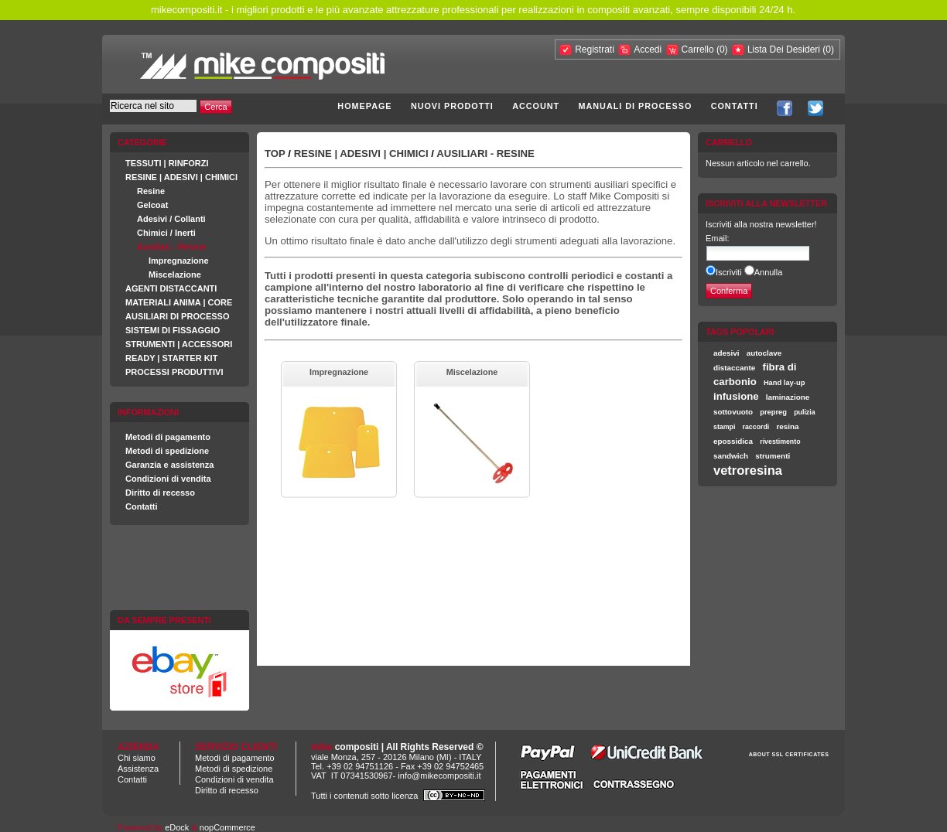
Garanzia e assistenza (169, 464)
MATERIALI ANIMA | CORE (178, 302)
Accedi (648, 49)
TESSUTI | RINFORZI (167, 163)
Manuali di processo (635, 106)
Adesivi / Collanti (171, 218)
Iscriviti (729, 272)
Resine (151, 191)
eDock (177, 827)
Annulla (768, 272)
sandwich (730, 456)
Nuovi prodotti (452, 106)
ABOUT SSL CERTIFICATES (789, 754)
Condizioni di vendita (168, 478)
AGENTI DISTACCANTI (171, 288)
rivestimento (780, 441)
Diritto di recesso (160, 492)
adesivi (726, 353)
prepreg (773, 412)
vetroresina (747, 470)
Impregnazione (179, 260)
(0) (722, 49)
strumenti (772, 456)
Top (275, 153)
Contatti (734, 106)
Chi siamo (137, 757)
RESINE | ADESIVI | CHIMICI (181, 177)
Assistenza (138, 768)
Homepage (364, 106)
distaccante (734, 367)
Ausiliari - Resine (171, 246)
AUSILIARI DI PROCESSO (177, 316)
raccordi (756, 427)
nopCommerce (227, 827)
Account (535, 106)
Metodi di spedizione (167, 450)
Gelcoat (152, 205)
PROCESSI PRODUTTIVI (174, 372)
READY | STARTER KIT (171, 358)
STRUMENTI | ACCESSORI (178, 344)
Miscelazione (175, 274)
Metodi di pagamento (167, 437)
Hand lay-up (784, 383)
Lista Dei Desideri (783, 49)
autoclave (764, 353)
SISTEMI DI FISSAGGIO (172, 330)
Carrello (699, 49)
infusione (736, 396)
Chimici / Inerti (166, 232)
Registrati (594, 49)
